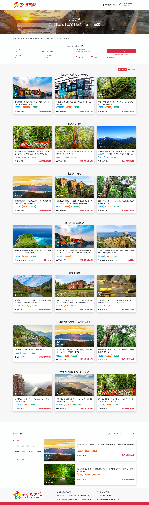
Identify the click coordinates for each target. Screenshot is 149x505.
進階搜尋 (112, 58)
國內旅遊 (17, 446)
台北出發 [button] (21, 38)
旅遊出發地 (18, 55)
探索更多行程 (19, 460)
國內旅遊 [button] (29, 38)
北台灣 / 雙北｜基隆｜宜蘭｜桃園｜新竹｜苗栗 (51, 38)
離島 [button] (34, 446)
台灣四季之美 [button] (25, 446)
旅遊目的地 (49, 55)
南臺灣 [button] (31, 451)
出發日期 (17, 49)
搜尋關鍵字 (81, 49)
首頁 (14, 38)
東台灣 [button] (38, 451)
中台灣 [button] (23, 451)
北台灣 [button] (16, 451)
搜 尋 (121, 51)
